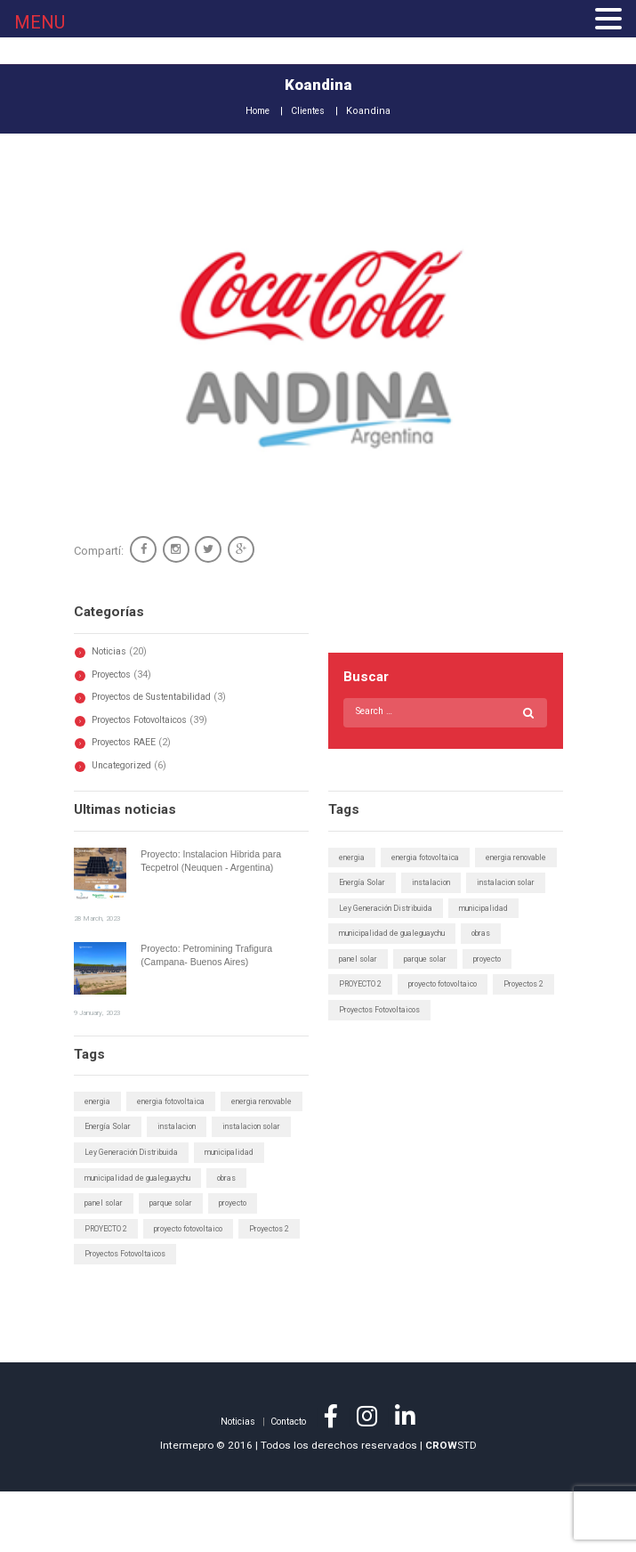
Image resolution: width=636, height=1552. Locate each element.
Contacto (289, 1481)
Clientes (311, 111)
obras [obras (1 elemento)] (497, 960)
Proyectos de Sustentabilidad (161, 697)
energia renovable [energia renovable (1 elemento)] (373, 883)
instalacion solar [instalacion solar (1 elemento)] (440, 909)
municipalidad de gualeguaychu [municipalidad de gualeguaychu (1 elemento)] (399, 960)
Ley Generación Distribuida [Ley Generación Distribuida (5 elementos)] (390, 934)
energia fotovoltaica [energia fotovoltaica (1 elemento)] (432, 857)
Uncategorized (127, 765)
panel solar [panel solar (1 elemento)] (360, 987)
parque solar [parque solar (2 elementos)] (432, 987)
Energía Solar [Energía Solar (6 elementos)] (460, 883)
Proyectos (116, 674)
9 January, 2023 (99, 1011)
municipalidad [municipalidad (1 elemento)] (495, 934)
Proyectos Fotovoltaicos (148, 720)
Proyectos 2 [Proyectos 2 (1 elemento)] (360, 1039)
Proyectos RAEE (128, 742)
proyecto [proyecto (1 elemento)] (498, 987)
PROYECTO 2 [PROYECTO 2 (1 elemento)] (361, 1013)
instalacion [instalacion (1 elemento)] (360, 909)
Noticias (111, 651)
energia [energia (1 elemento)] (353, 857)
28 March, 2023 (99, 918)
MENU (39, 22)
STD (450, 1505)
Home (255, 111)
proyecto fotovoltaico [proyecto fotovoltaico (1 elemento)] (448, 1013)
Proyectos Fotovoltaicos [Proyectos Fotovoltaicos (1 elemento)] (451, 1039)
